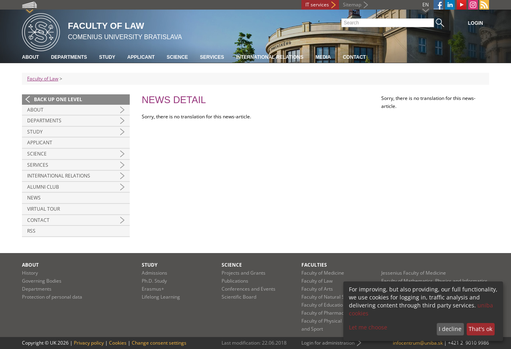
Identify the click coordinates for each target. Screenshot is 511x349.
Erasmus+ (153, 288)
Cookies (118, 342)
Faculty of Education (323, 304)
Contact (354, 57)
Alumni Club (43, 186)
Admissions (154, 272)
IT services (317, 4)
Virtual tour (43, 208)
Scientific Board (239, 296)
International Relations (269, 57)
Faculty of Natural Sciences (331, 296)
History (30, 272)
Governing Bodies (41, 280)
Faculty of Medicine (322, 272)
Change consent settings (159, 342)
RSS (31, 230)
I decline (450, 329)
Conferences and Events (248, 288)
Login (475, 23)
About (30, 57)
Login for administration (328, 342)
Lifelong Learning (161, 296)
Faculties (314, 264)
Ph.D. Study (154, 280)
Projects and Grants (243, 272)
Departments (69, 57)
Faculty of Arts (317, 288)
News (34, 197)
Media (323, 57)
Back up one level (58, 99)
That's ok (480, 329)
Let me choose (368, 327)
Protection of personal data (52, 296)
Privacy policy (89, 342)
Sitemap (352, 4)
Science (177, 57)
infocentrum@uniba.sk (418, 342)
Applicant (141, 57)
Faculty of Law (42, 78)
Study (107, 57)
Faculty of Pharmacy (323, 312)
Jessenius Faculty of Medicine (413, 272)
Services (212, 57)
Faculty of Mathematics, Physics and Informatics (434, 280)
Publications (235, 280)
